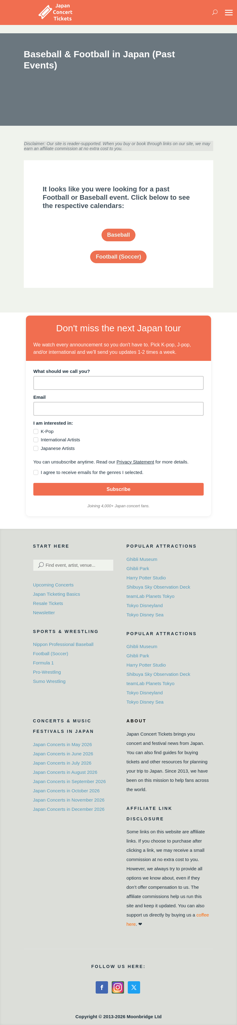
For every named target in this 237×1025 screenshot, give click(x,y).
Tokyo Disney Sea (145, 614)
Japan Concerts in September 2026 (69, 781)
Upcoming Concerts (53, 584)
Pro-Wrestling (47, 672)
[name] (118, 383)
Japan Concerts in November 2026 (69, 799)
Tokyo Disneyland (145, 605)
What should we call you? (61, 371)
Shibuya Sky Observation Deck (158, 587)
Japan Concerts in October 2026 (66, 790)
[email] (118, 409)
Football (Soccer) (118, 257)
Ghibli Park (138, 568)
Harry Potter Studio (146, 577)
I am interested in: (53, 423)
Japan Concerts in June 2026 (63, 753)
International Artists (60, 439)
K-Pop (47, 431)
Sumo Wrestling (49, 681)
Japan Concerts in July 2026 (62, 763)
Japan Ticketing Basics (56, 594)
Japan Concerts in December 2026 (69, 809)
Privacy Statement (135, 461)
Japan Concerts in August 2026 (65, 772)
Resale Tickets (48, 603)
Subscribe (118, 489)
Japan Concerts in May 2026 (62, 744)
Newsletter (44, 612)
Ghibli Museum (142, 559)
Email (39, 397)
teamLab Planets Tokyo (151, 596)
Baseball (118, 235)
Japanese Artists (58, 448)
